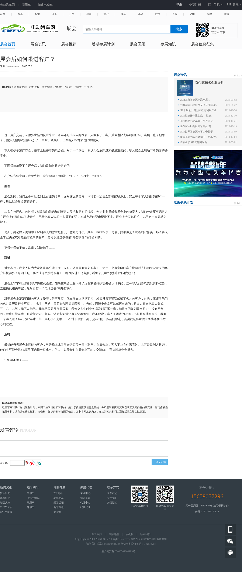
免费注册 (195, 4)
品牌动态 (58, 497)
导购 (88, 14)
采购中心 (85, 493)
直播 (226, 14)
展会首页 (7, 44)
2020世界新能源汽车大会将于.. (197, 131)
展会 (123, 14)
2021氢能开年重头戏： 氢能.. (196, 115)
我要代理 (85, 507)
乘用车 (30, 493)
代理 (209, 14)
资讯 (20, 14)
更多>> (238, 75)
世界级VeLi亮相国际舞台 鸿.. (196, 126)
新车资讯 (58, 507)
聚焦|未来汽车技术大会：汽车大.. (198, 136)
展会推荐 (68, 44)
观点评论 (5, 497)
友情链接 (112, 502)
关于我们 (112, 497)
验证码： (5, 462)
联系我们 (112, 493)
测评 (106, 14)
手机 (217, 4)
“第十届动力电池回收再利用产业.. (199, 110)
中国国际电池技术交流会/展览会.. (198, 104)
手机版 (129, 534)
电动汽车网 (7, 4)
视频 (140, 14)
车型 (37, 14)
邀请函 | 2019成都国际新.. (194, 142)
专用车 (30, 507)
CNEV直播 (6, 511)
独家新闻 (5, 493)
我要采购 (85, 497)
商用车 (26, 4)
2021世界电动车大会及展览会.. (197, 120)
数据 (157, 14)
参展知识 (168, 44)
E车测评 (58, 493)
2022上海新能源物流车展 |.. (195, 99)
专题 (174, 14)
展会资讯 (38, 44)
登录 (179, 4)
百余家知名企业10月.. (210, 82)
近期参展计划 (103, 44)
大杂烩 (57, 511)
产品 (71, 14)
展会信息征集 (202, 44)
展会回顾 (137, 44)
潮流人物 (5, 502)
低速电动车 (45, 4)
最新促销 (58, 502)
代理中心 (85, 502)
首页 (2, 14)
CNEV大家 (6, 507)
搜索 (179, 29)
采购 (192, 14)
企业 (54, 14)
